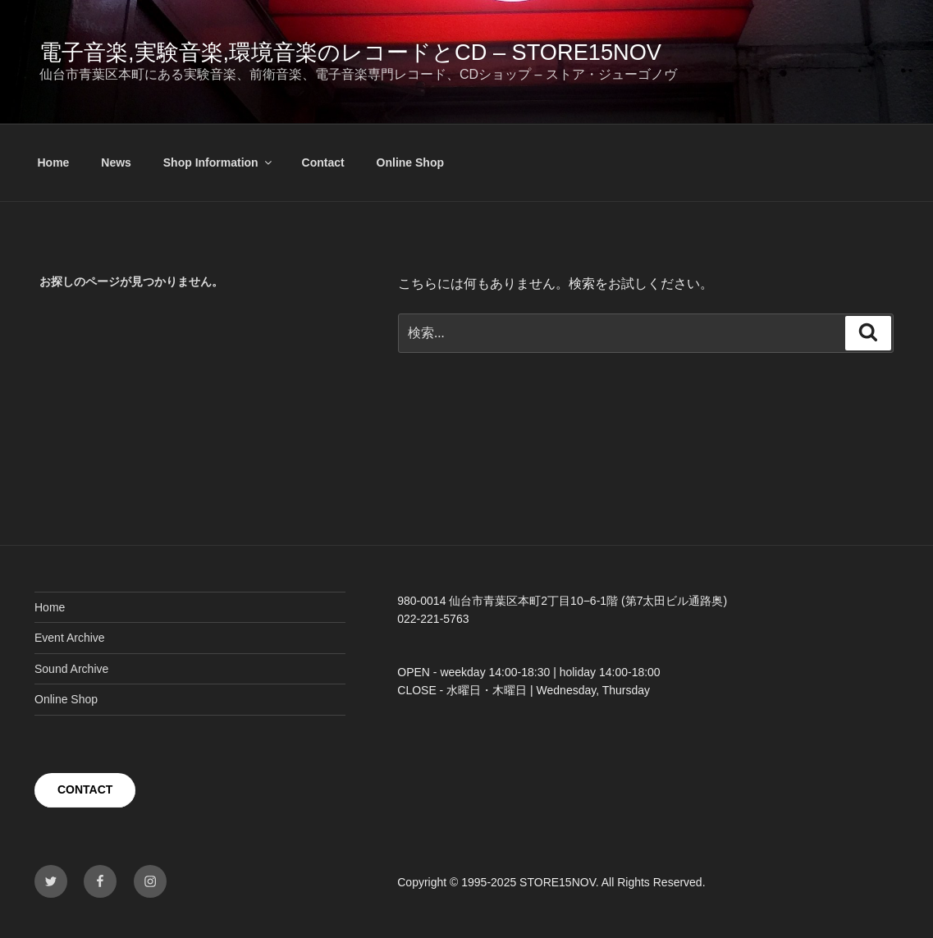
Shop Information (218, 162)
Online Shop (410, 162)
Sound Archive (71, 668)
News (116, 162)
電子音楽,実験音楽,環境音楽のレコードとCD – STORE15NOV (350, 52)
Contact (323, 162)
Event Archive (69, 637)
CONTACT (84, 789)
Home (54, 162)
